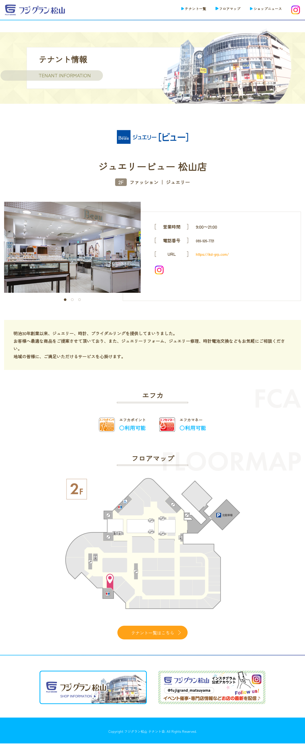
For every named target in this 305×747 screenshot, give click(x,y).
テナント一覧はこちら (152, 634)
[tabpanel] (72, 247)
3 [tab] (79, 299)
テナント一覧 (182, 9)
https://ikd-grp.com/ (215, 254)
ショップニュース (264, 9)
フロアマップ (221, 9)
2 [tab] (72, 299)
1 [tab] (65, 299)
